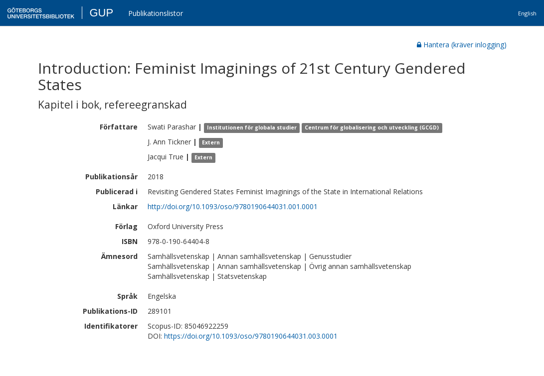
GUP (101, 12)
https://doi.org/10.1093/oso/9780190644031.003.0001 (251, 336)
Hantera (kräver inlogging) (462, 44)
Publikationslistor (155, 13)
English (527, 13)
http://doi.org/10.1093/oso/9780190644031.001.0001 (233, 206)
